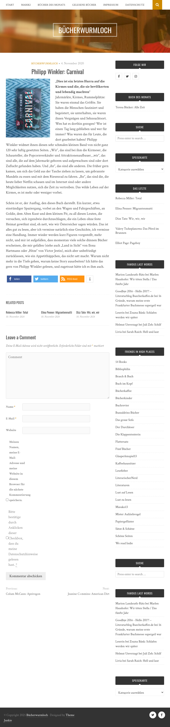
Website (11, 430)
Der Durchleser (124, 427)
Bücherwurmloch (44, 63)
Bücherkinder (123, 398)
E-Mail (11, 418)
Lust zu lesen (123, 500)
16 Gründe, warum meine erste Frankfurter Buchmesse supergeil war (138, 301)
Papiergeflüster (124, 522)
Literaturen (122, 485)
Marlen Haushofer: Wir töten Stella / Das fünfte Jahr (137, 279)
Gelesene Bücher (84, 5)
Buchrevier (122, 405)
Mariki (26, 5)
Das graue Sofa (124, 420)
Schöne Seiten (124, 536)
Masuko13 (121, 507)
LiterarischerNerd (126, 478)
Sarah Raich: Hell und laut (143, 332)
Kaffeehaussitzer (125, 463)
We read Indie (124, 543)
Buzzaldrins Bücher (127, 413)
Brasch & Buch (124, 376)
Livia (118, 332)
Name (10, 407)
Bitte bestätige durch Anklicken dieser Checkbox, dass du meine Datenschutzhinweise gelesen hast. (16, 538)
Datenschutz (134, 5)
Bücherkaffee (123, 391)
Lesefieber (121, 471)
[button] (19, 279)
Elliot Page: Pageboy (127, 243)
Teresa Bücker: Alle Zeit (130, 107)
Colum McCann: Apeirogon (23, 594)
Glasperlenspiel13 (126, 456)
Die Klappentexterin (128, 434)
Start (10, 5)
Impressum (110, 5)
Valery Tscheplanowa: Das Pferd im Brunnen (137, 231)
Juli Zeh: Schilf (152, 325)
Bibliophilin (122, 369)
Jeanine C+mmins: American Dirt (88, 594)
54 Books (121, 362)
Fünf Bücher (123, 449)
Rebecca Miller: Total (17, 312)
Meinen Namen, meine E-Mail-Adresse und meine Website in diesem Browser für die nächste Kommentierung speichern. (17, 471)
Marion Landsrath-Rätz (129, 275)
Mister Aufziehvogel (128, 514)
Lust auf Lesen (124, 492)
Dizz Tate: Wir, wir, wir (87, 312)
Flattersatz (121, 442)
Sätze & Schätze (124, 529)
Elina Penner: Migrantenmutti (56, 312)
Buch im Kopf (124, 384)
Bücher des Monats (51, 5)
